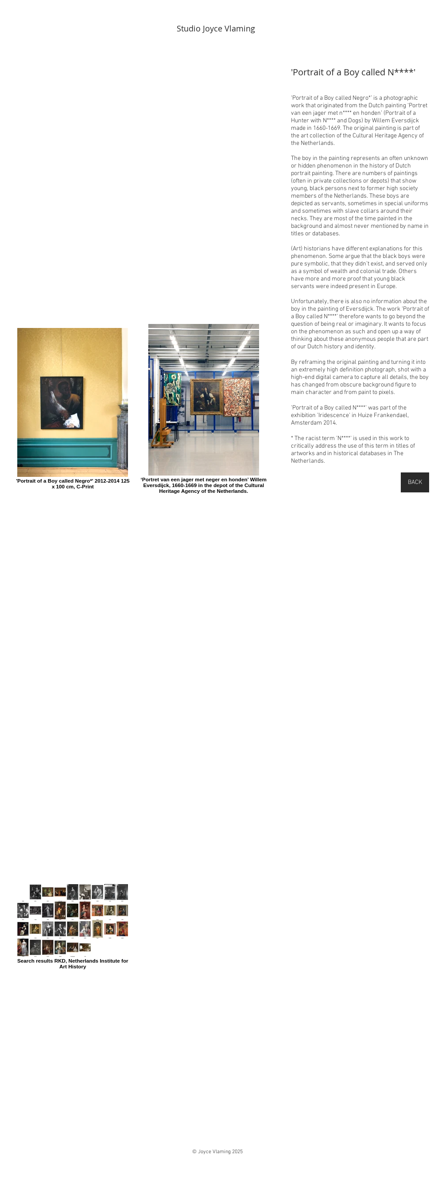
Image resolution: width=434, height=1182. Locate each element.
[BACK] (415, 482)
